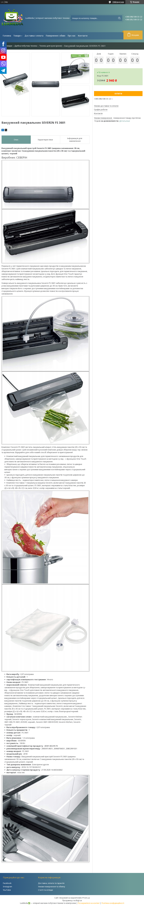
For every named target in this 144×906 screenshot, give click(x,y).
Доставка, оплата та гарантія (51, 883)
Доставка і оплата (34, 35)
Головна (7, 35)
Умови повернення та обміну (51, 886)
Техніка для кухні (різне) (50, 46)
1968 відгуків (118, 2)
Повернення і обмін (55, 35)
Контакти (82, 35)
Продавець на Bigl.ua (72, 900)
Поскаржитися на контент (89, 903)
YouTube (7, 890)
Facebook (7, 883)
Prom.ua (86, 897)
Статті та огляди (45, 890)
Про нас (72, 35)
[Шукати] (119, 18)
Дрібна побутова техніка (25, 46)
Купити (118, 93)
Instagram (7, 886)
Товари (17, 35)
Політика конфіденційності (113, 903)
